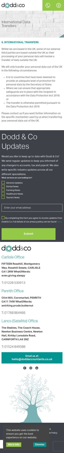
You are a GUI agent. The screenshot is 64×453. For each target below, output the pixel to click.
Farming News (13, 190)
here (59, 222)
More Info (13, 444)
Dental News (12, 187)
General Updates (14, 183)
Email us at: (32, 358)
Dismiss (39, 444)
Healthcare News (14, 194)
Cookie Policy (50, 433)
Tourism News (13, 198)
